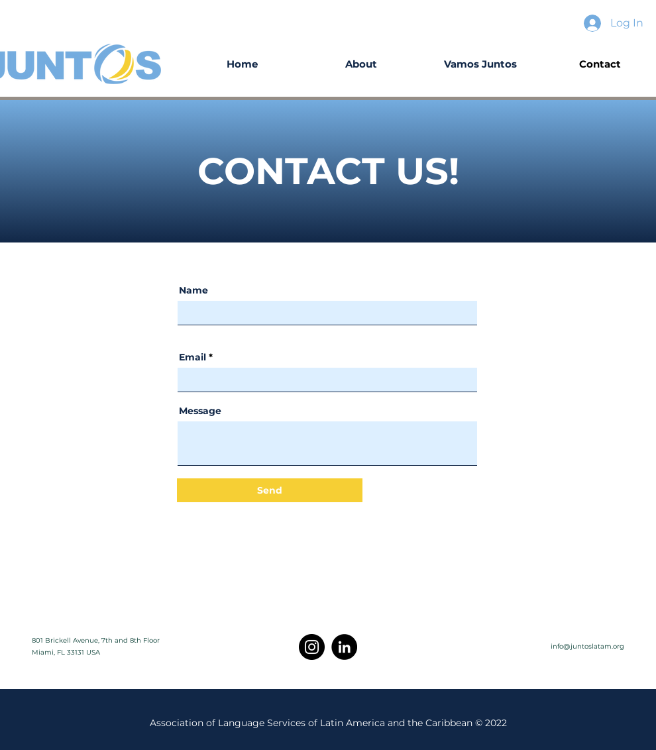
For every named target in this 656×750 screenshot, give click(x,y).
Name (193, 290)
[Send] (269, 490)
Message (200, 410)
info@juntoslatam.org (587, 646)
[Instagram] (312, 647)
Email (192, 357)
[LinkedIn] (344, 647)
